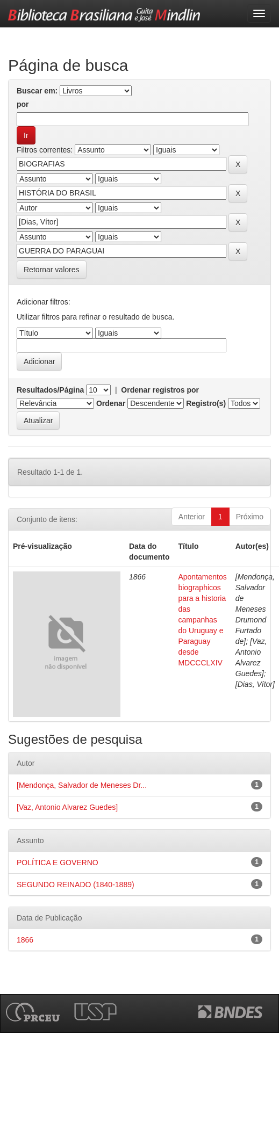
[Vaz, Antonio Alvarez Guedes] (67, 807)
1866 (25, 940)
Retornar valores (52, 269)
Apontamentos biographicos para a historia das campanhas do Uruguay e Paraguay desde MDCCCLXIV (202, 619)
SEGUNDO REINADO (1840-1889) (75, 884)
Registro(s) (206, 403)
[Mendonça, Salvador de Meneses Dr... (82, 785)
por (23, 104)
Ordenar (110, 403)
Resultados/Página (50, 390)
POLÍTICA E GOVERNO (57, 862)
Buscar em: (37, 90)
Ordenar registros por (160, 390)
